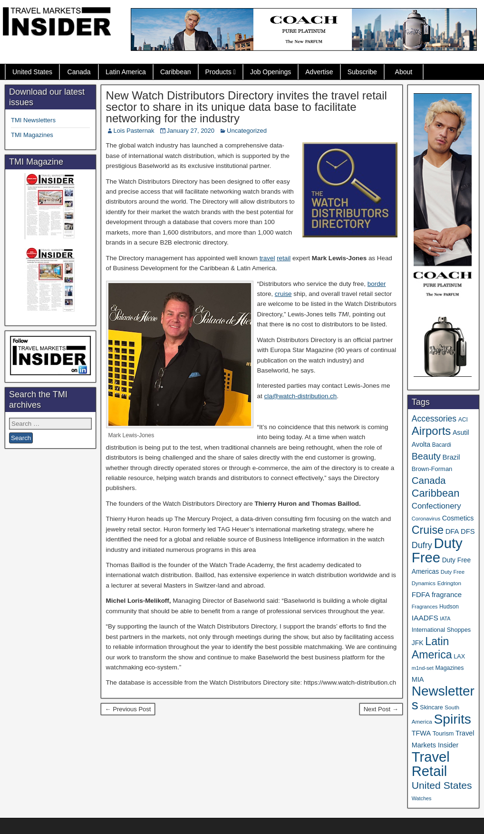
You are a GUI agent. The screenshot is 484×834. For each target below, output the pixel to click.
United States (32, 72)
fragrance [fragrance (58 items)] (447, 594)
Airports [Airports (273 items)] (431, 430)
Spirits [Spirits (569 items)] (452, 718)
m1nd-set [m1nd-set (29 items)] (423, 668)
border (377, 283)
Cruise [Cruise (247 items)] (428, 530)
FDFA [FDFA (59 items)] (421, 594)
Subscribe (362, 72)
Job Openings (270, 72)
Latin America (126, 72)
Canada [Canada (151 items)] (429, 480)
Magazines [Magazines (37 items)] (449, 668)
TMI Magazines (32, 134)
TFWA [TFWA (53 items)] (421, 733)
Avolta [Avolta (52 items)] (421, 444)
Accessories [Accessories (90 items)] (434, 418)
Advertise (319, 72)
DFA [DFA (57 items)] (452, 531)
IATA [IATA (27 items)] (445, 618)
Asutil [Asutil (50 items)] (461, 432)
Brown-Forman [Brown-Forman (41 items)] (432, 468)
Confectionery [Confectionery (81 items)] (436, 505)
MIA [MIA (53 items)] (418, 679)
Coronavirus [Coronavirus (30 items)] (426, 518)
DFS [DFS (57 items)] (468, 531)
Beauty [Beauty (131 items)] (426, 456)
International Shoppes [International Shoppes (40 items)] (441, 629)
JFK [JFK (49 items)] (418, 643)
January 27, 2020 (190, 130)
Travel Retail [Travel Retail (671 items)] (431, 764)
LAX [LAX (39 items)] (459, 656)
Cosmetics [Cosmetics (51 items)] (458, 518)
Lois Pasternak (134, 130)
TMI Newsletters (33, 120)
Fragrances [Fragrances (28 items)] (425, 606)
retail (283, 258)
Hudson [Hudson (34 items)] (449, 606)
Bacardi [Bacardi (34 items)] (441, 445)
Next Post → (381, 709)
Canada (79, 72)
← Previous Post (128, 709)
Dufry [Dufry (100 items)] (422, 545)
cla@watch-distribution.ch (300, 396)
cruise (283, 293)
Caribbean (175, 72)
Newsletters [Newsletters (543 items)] (443, 698)
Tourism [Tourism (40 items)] (443, 733)
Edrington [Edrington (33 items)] (449, 583)
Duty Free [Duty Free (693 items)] (437, 550)
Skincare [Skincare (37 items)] (431, 707)
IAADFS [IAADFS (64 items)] (425, 618)
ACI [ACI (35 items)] (463, 419)
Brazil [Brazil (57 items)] (451, 457)
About (404, 72)
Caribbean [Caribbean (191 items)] (436, 493)
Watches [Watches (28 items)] (422, 798)
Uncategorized (247, 130)
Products (218, 72)
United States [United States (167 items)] (442, 785)
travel (267, 258)
